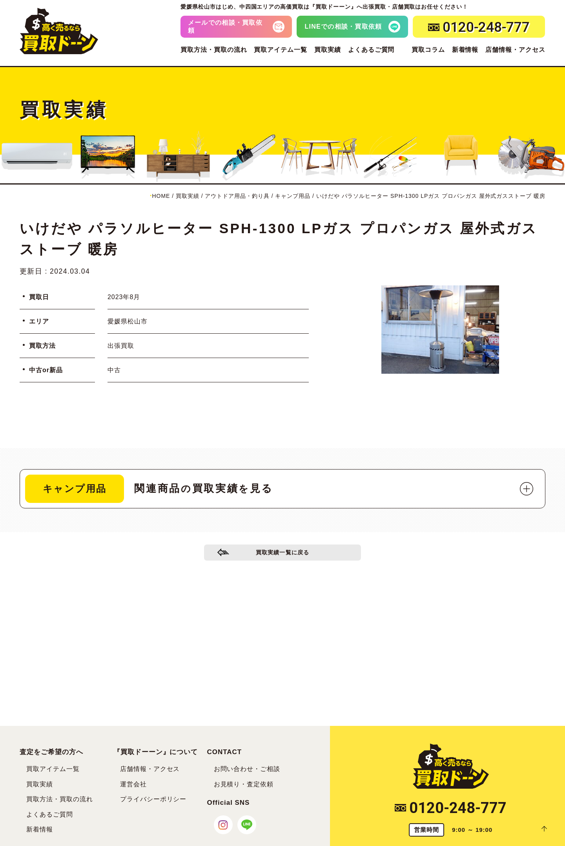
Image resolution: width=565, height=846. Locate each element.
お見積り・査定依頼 (244, 784)
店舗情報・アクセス (515, 49)
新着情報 (465, 49)
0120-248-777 (451, 807)
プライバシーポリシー (153, 799)
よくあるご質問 (371, 49)
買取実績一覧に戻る (282, 555)
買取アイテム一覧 (280, 49)
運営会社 (133, 784)
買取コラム (428, 49)
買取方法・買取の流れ (213, 49)
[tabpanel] (440, 329)
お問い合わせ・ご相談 (247, 769)
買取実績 (327, 49)
